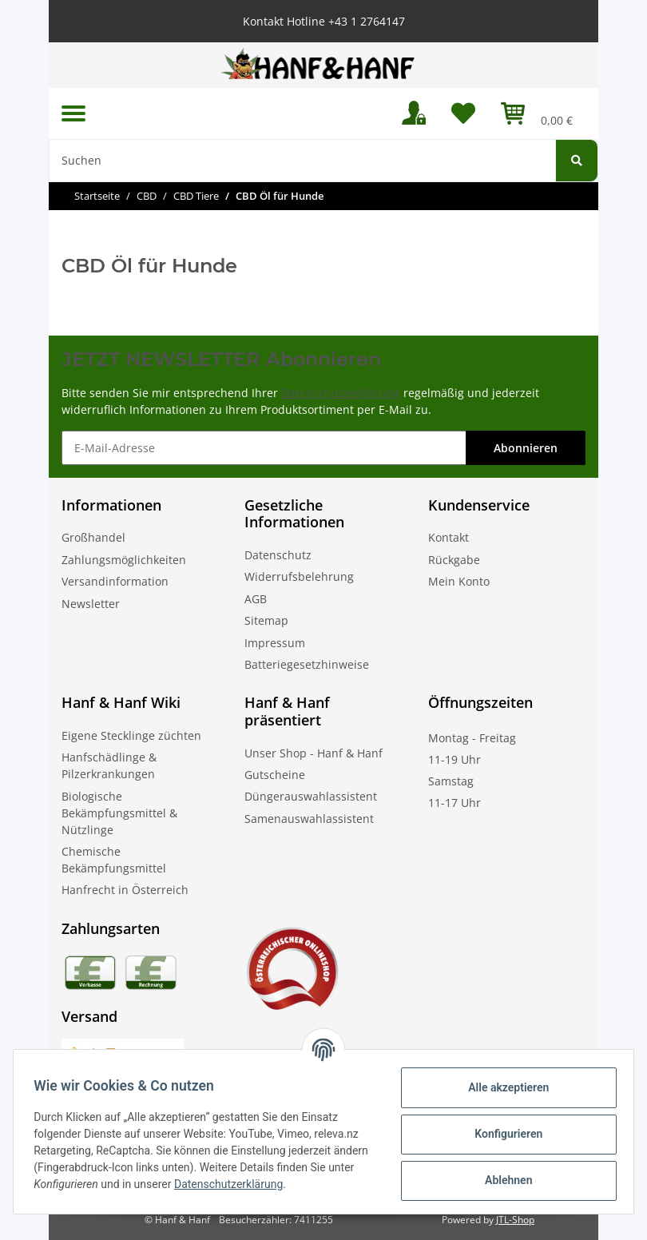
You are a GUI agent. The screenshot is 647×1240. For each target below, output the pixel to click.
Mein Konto (459, 581)
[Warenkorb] (536, 113)
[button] (414, 113)
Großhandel (93, 537)
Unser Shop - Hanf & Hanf (313, 753)
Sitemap (266, 620)
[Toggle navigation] (73, 113)
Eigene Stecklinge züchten (131, 735)
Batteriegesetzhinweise (306, 664)
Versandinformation (115, 581)
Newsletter (91, 603)
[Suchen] (302, 160)
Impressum (274, 642)
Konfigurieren (503, 1133)
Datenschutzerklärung (340, 392)
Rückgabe (454, 559)
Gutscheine (274, 774)
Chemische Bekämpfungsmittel (114, 860)
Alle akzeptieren (502, 1087)
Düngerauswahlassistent (310, 796)
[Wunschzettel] (463, 113)
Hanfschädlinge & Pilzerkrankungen (109, 765)
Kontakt (448, 537)
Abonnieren (526, 447)
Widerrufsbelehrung (299, 576)
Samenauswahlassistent (309, 818)
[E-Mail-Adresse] (264, 448)
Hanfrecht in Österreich (125, 889)
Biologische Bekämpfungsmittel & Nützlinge (119, 813)
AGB (255, 598)
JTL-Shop (515, 1219)
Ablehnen (502, 1180)
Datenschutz (278, 554)
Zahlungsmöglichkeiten (124, 559)
